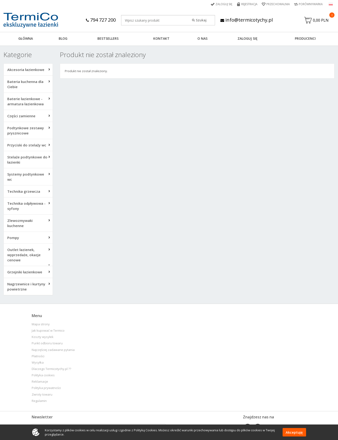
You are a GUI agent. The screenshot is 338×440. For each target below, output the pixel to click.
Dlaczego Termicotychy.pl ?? (51, 369)
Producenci (305, 38)
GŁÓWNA (25, 38)
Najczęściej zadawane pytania (53, 350)
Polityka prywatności (46, 388)
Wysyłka (38, 362)
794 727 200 (101, 20)
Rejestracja (249, 4)
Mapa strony (41, 324)
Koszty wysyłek (43, 337)
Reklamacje (40, 381)
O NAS (202, 38)
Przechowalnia (278, 4)
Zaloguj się (223, 4)
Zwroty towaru (42, 394)
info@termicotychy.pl (246, 20)
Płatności (38, 356)
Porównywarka (311, 4)
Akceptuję (294, 432)
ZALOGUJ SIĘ (247, 38)
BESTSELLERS (108, 38)
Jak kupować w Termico (48, 330)
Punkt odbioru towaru (47, 343)
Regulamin (39, 401)
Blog (63, 38)
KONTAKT (161, 38)
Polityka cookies (43, 375)
